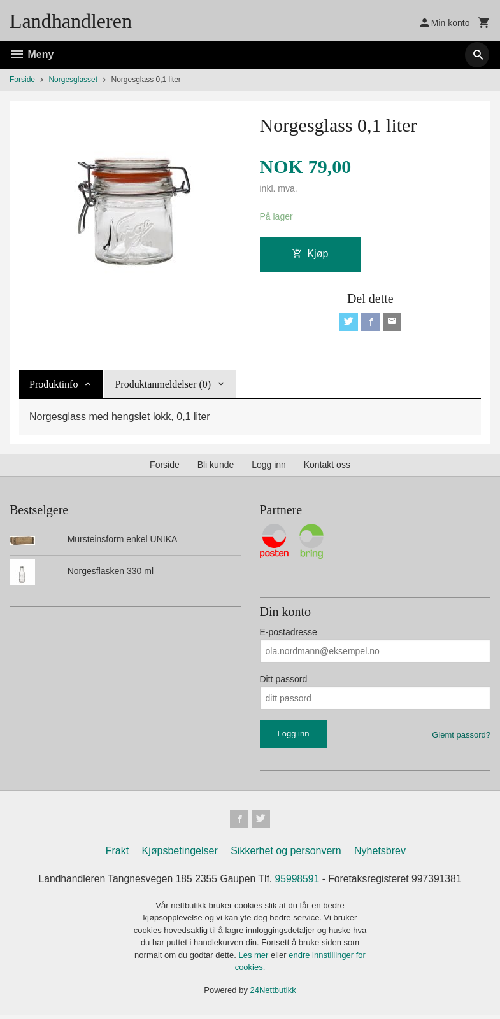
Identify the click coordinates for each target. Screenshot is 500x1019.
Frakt (117, 853)
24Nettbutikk (273, 993)
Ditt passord (284, 681)
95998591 (297, 881)
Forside (22, 79)
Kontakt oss (327, 466)
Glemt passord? (461, 736)
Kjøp (310, 253)
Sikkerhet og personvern (286, 853)
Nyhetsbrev (380, 853)
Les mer (254, 958)
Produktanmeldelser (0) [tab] (163, 386)
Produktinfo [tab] (53, 386)
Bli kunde (215, 466)
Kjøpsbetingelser (180, 853)
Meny (32, 54)
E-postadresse (288, 634)
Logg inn (269, 466)
